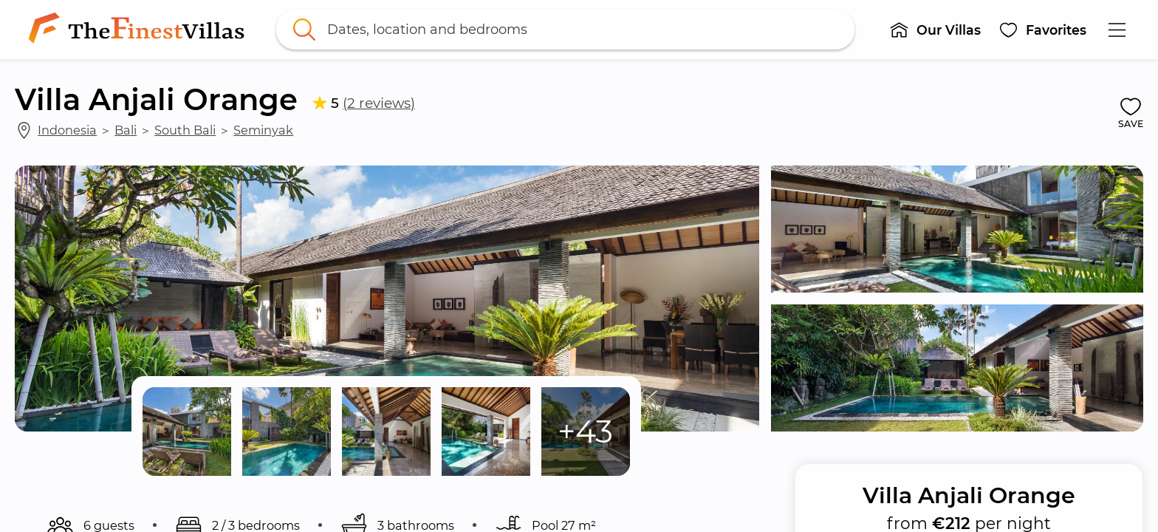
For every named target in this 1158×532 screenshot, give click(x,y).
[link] (139, 29)
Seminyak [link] (263, 130)
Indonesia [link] (67, 130)
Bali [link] (125, 130)
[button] (935, 29)
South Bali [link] (185, 130)
